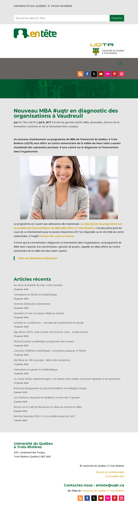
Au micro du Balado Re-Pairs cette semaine (38, 285)
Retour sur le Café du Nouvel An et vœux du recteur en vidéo (48, 407)
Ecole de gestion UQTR (68, 122)
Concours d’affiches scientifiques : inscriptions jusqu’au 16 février (50, 350)
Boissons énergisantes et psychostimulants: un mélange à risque (50, 388)
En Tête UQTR (27, 122)
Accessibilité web (114, 476)
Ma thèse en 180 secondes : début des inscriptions (42, 360)
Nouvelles (96, 122)
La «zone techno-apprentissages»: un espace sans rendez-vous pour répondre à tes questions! (67, 378)
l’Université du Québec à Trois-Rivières (103, 490)
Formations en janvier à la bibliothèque (35, 369)
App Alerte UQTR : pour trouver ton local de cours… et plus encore (51, 332)
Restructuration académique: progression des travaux (44, 341)
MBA (86, 122)
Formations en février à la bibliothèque (35, 294)
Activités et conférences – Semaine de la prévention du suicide (49, 322)
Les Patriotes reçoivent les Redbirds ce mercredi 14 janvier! (47, 397)
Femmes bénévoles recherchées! (32, 303)
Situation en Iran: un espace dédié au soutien (39, 313)
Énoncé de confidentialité (110, 472)
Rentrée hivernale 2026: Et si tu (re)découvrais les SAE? (44, 416)
